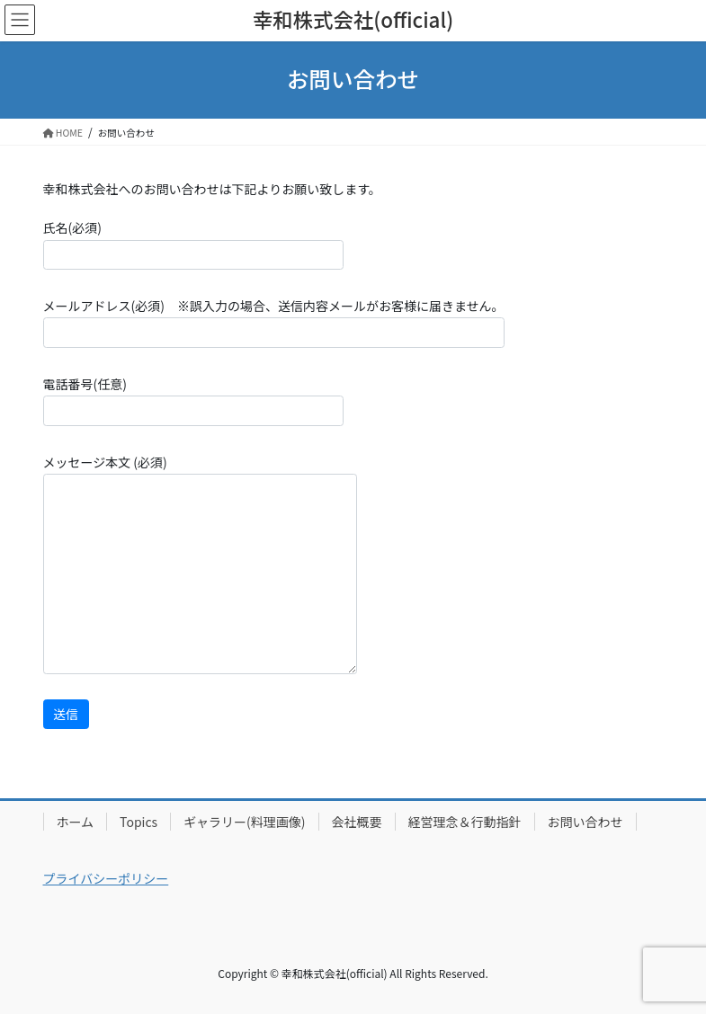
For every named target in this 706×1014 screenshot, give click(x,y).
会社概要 (357, 822)
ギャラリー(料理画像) (244, 822)
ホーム (75, 822)
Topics (138, 822)
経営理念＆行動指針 (465, 822)
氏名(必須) (193, 244)
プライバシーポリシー (106, 878)
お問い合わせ (585, 822)
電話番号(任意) (193, 400)
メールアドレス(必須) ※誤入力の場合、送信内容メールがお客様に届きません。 (274, 322)
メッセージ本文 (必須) (200, 563)
